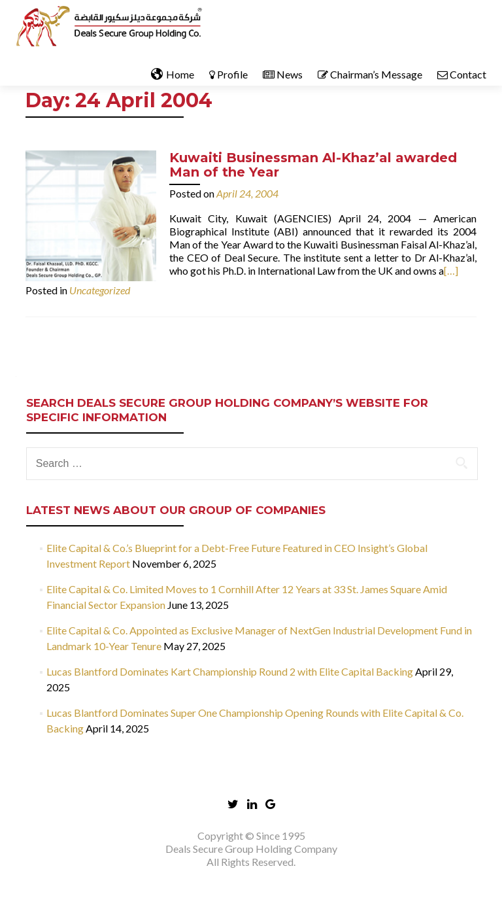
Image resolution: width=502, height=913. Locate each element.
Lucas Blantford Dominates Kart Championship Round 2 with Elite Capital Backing (229, 671)
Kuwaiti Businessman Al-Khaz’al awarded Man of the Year (313, 165)
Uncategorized (99, 290)
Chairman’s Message (370, 74)
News (283, 74)
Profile (228, 74)
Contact (461, 74)
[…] (451, 270)
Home (172, 74)
